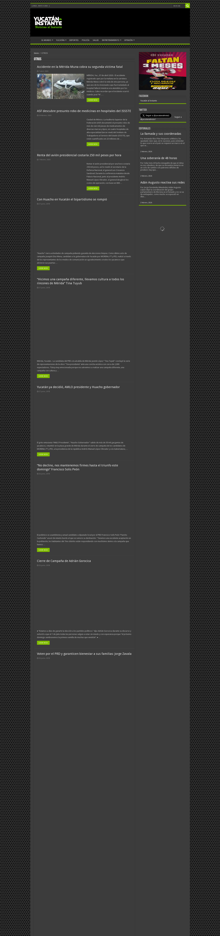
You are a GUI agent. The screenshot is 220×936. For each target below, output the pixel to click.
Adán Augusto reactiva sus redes (162, 182)
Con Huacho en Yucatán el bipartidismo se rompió (72, 199)
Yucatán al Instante (148, 101)
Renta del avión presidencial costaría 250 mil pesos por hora (79, 155)
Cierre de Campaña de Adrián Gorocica (64, 561)
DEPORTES (74, 40)
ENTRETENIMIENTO (110, 40)
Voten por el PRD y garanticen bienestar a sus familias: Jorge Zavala (84, 654)
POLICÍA (85, 40)
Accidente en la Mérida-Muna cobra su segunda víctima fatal (80, 67)
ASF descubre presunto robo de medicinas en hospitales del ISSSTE (84, 111)
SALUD (96, 40)
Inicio (36, 53)
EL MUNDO (46, 40)
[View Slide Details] (162, 71)
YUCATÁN (60, 40)
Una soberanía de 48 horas (158, 158)
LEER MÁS (92, 100)
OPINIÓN (128, 40)
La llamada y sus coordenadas (160, 133)
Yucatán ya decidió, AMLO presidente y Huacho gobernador (78, 387)
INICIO (36, 40)
